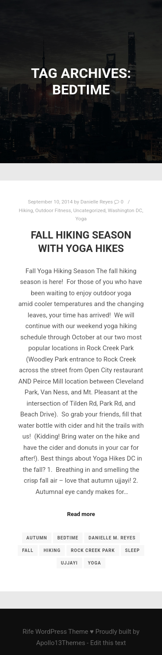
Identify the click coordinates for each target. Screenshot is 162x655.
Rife (28, 632)
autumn (36, 538)
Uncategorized (89, 210)
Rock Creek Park (93, 550)
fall (27, 550)
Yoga (80, 219)
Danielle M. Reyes (112, 538)
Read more (81, 514)
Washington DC (125, 210)
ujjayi (69, 563)
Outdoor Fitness (53, 210)
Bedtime (68, 538)
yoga (94, 563)
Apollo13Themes (61, 643)
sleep (132, 550)
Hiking (26, 210)
